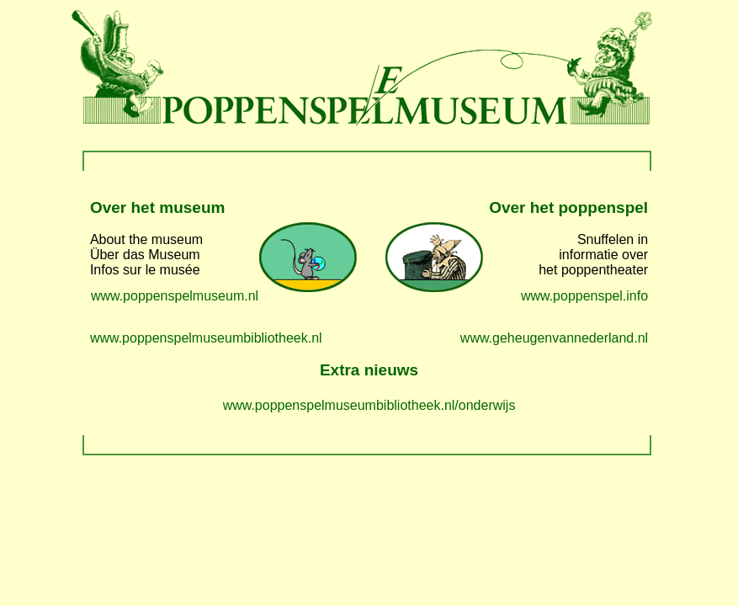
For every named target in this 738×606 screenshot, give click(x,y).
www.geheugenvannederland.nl (554, 338)
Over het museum (158, 207)
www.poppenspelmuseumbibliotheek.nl (206, 338)
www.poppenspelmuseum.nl (174, 296)
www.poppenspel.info (584, 296)
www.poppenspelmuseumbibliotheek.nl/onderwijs (369, 405)
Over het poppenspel (568, 207)
